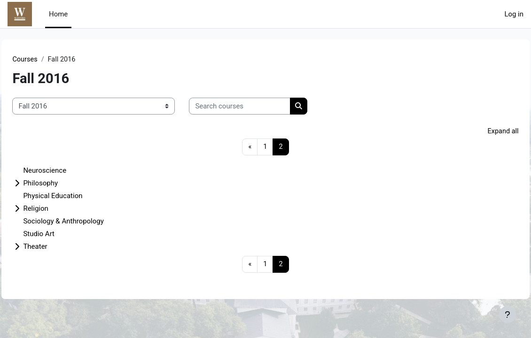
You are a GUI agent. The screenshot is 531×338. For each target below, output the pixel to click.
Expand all (482, 132)
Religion (56, 209)
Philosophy (61, 184)
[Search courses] (261, 106)
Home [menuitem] (58, 14)
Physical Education (73, 196)
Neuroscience (65, 171)
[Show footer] (507, 314)
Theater (56, 247)
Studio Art (60, 234)
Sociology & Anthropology (84, 222)
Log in (513, 14)
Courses (46, 59)
